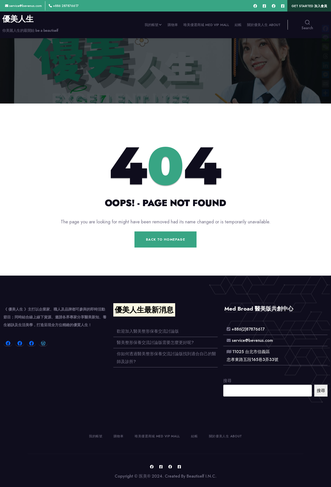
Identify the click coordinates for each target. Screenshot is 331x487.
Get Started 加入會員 (309, 6)
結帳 (238, 24)
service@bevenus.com (23, 5)
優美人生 (18, 19)
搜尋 (227, 381)
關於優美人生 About (263, 24)
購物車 (173, 24)
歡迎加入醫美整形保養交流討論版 (148, 331)
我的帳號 (151, 24)
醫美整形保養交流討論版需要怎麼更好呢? (155, 343)
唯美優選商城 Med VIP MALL (206, 24)
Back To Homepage (165, 239)
